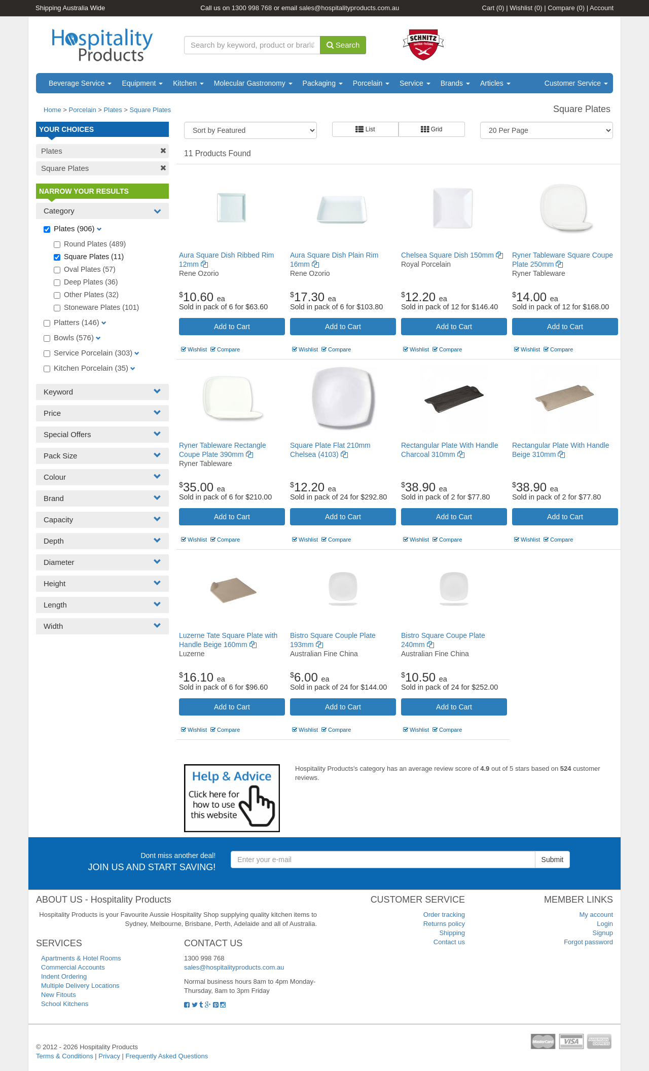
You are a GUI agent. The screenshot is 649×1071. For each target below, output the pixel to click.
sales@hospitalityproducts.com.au (349, 8)
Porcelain (371, 83)
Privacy (109, 1056)
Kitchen (188, 83)
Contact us (449, 942)
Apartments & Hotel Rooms (81, 958)
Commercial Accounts (73, 967)
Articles (495, 83)
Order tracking (444, 914)
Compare (566, 8)
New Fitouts (58, 994)
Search (343, 45)
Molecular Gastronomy (253, 83)
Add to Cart (232, 327)
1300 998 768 (252, 8)
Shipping (452, 933)
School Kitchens (64, 1004)
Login (605, 923)
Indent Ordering (64, 976)
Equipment (142, 83)
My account (596, 914)
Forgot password (588, 942)
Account (602, 8)
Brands (455, 83)
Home (52, 110)
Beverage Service (80, 83)
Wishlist (526, 8)
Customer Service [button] (576, 83)
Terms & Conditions (64, 1056)
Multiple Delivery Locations (80, 985)
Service (415, 83)
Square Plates (150, 110)
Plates (113, 110)
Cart (493, 8)
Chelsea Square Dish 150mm (452, 255)
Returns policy (444, 923)
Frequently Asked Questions (167, 1056)
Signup (603, 933)
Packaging (323, 83)
